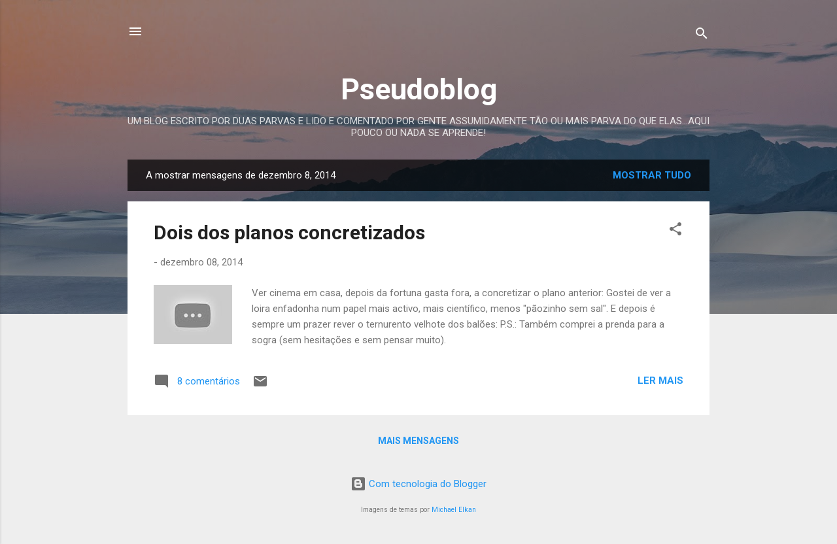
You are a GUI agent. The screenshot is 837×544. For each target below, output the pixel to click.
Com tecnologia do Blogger (418, 484)
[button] (675, 231)
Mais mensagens (418, 440)
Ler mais (660, 380)
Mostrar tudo (652, 175)
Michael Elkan (454, 509)
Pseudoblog (419, 89)
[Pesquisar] (701, 36)
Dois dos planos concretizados (289, 232)
